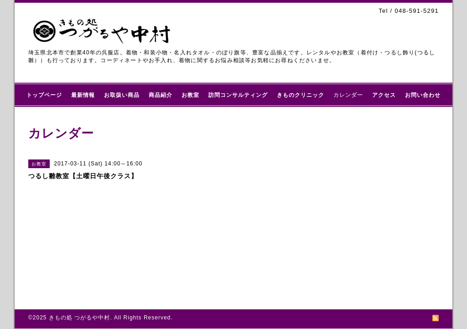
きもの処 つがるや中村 (79, 317)
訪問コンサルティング (238, 95)
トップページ (44, 95)
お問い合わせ (423, 95)
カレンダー (348, 95)
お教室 (190, 95)
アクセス (384, 95)
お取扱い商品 (122, 95)
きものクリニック (300, 95)
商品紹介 (160, 95)
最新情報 (83, 95)
